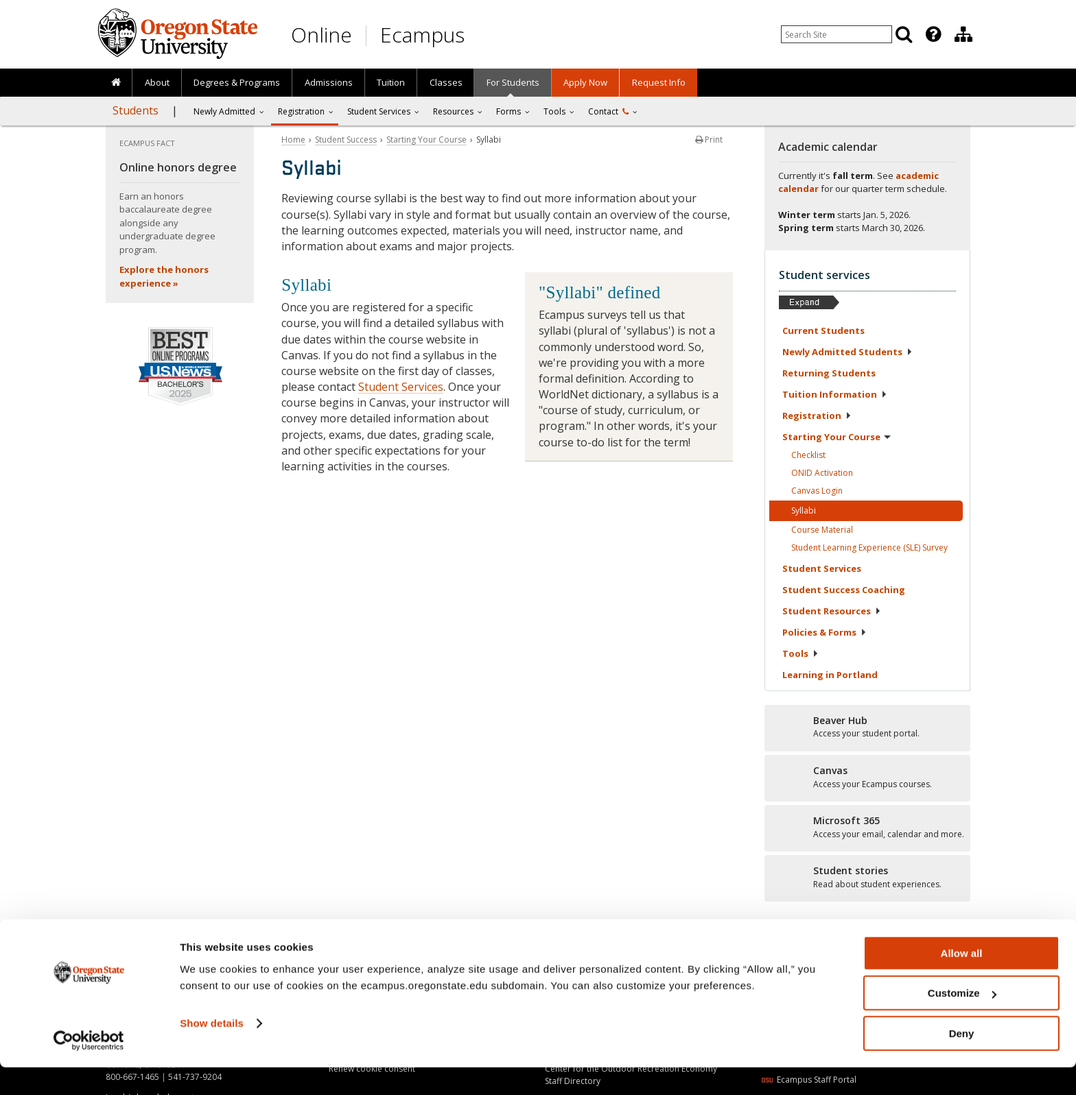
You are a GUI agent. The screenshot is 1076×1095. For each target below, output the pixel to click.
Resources (453, 111)
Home (293, 139)
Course (822, 530)
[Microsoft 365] (867, 827)
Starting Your (836, 437)
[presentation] (932, 34)
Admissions (329, 82)
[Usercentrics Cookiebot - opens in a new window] (89, 1068)
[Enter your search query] (836, 34)
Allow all (962, 981)
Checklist (808, 455)
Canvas (817, 490)
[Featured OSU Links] (933, 34)
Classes (446, 82)
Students (136, 110)
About (157, 82)
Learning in (830, 675)
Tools (554, 111)
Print (709, 139)
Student (821, 568)
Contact (608, 111)
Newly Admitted (224, 111)
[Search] (904, 34)
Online (321, 35)
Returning (829, 373)
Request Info (659, 82)
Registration (301, 111)
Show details (212, 1051)
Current (823, 330)
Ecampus (422, 35)
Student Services (400, 386)
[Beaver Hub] (867, 727)
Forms (508, 111)
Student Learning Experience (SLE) (869, 547)
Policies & (824, 632)
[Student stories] (867, 877)
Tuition (391, 82)
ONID (822, 473)
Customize (962, 1021)
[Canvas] (867, 777)
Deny (961, 1061)
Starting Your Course (426, 139)
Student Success (346, 139)
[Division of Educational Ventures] (963, 34)
